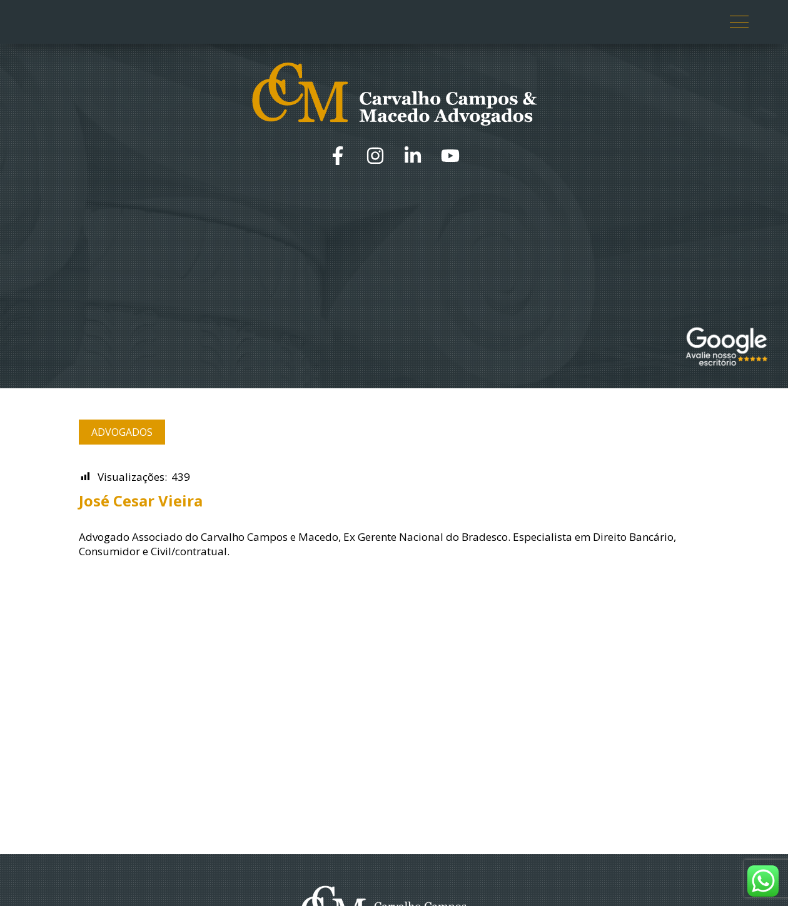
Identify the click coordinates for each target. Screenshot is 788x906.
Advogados (122, 432)
